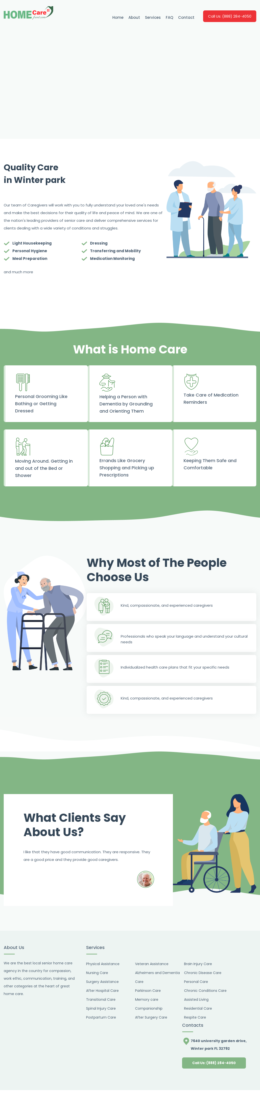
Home (117, 17)
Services (153, 17)
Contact (186, 17)
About (134, 17)
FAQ (169, 17)
